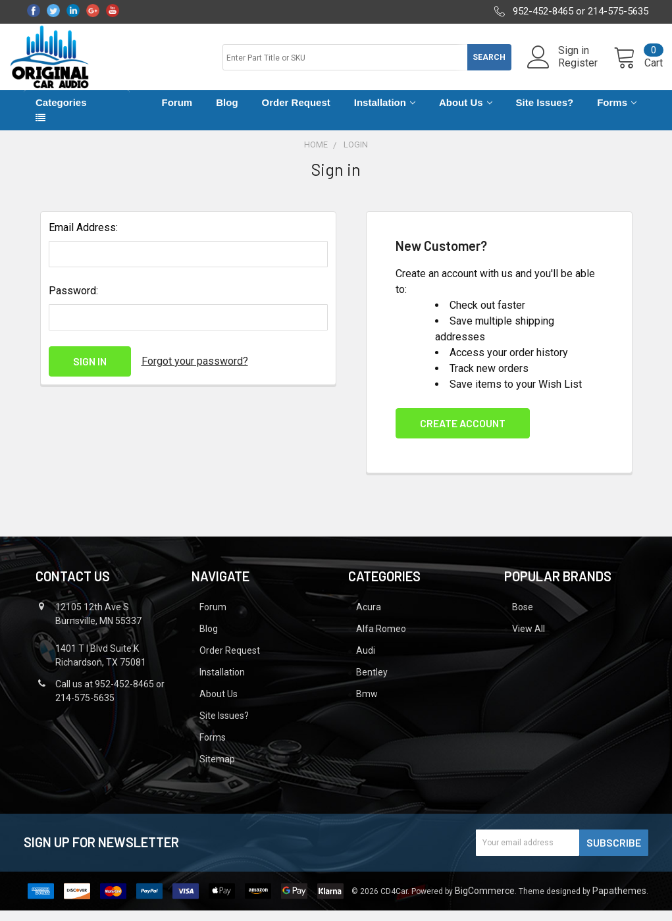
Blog (227, 113)
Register (563, 70)
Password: (73, 301)
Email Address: (83, 238)
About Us (465, 113)
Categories (61, 113)
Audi (365, 661)
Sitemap (217, 769)
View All (528, 639)
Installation (384, 113)
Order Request (296, 113)
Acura (368, 617)
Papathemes (619, 901)
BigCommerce (485, 901)
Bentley (372, 682)
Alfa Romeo (381, 639)
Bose (522, 617)
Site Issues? (545, 113)
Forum (177, 113)
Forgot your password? (195, 371)
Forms (616, 113)
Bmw (367, 704)
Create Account (462, 433)
